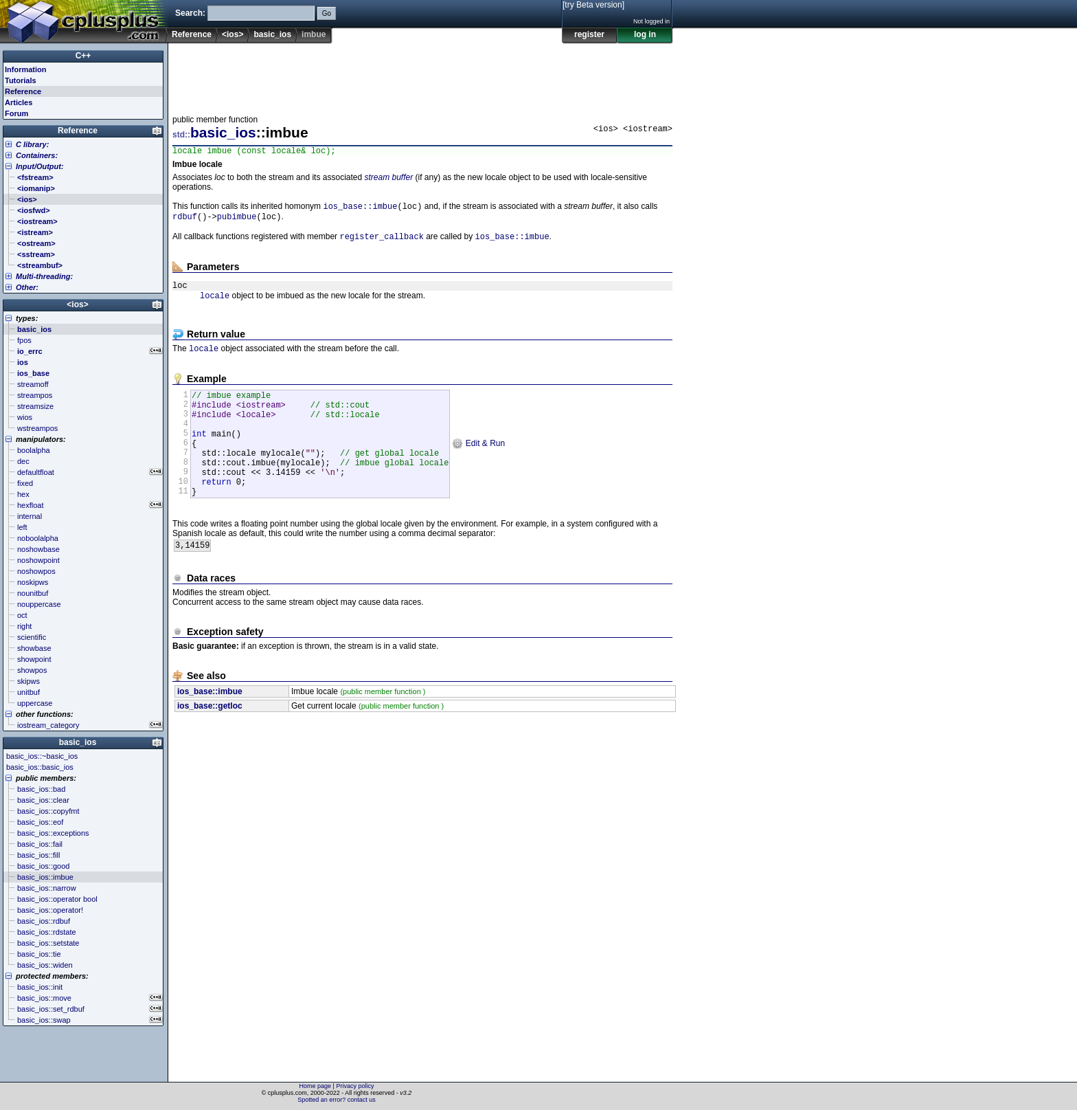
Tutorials (20, 80)
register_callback (381, 242)
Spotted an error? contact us (336, 1099)
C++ (83, 55)
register (589, 34)
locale (214, 305)
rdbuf (184, 221)
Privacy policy (355, 1086)
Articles (18, 102)
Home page (315, 1086)
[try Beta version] (593, 5)
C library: (32, 144)
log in (645, 34)
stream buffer (388, 179)
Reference (192, 34)
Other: (27, 287)
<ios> (232, 34)
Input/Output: (40, 166)
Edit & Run (478, 466)
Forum (16, 113)
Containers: (37, 155)
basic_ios (272, 34)
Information (26, 69)
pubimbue (237, 221)
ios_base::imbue (360, 209)
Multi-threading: (44, 276)
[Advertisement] (422, 75)
